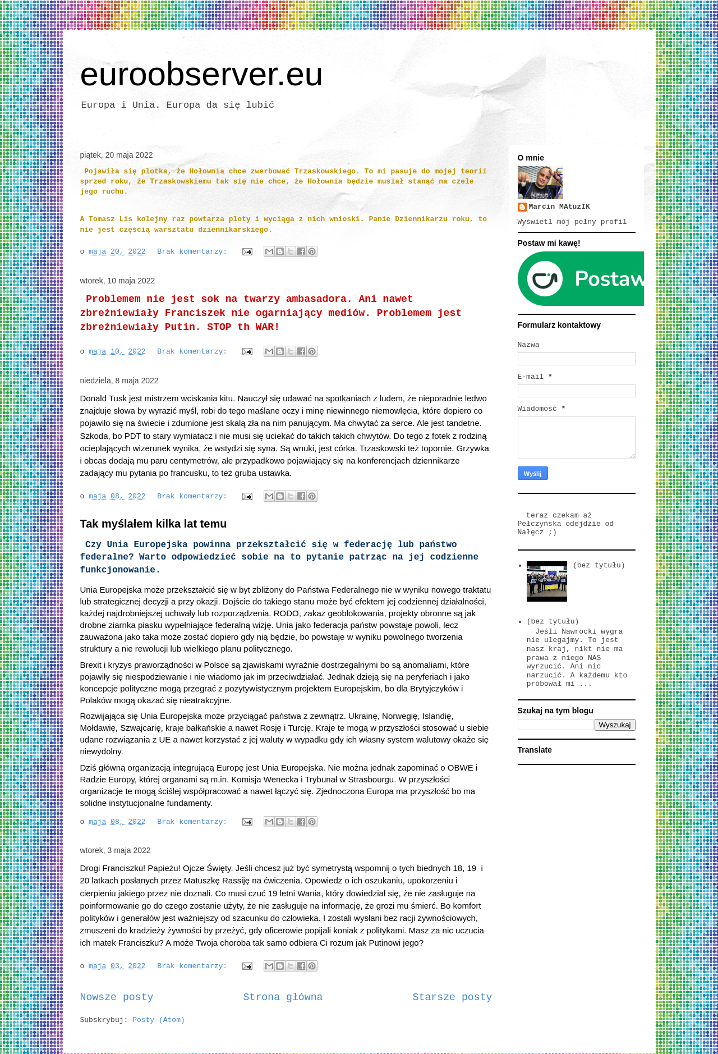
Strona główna (283, 997)
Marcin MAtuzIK (559, 207)
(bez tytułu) (599, 565)
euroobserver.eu (202, 74)
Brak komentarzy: (194, 252)
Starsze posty (453, 997)
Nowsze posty (117, 997)
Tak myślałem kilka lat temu (153, 523)
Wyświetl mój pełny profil (572, 222)
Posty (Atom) (158, 1020)
